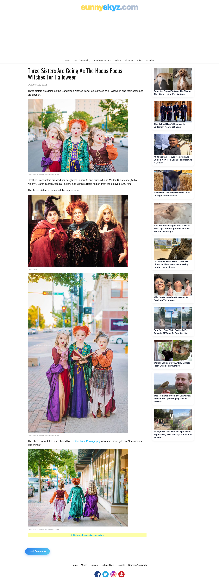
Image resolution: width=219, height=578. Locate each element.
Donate (121, 565)
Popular (150, 60)
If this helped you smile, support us (87, 535)
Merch (84, 565)
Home (75, 565)
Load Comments (37, 551)
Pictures (129, 60)
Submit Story (108, 565)
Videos (118, 60)
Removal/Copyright (137, 565)
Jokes (140, 60)
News (68, 60)
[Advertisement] (109, 33)
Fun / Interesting (82, 60)
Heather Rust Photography (85, 441)
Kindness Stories (102, 60)
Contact (94, 565)
